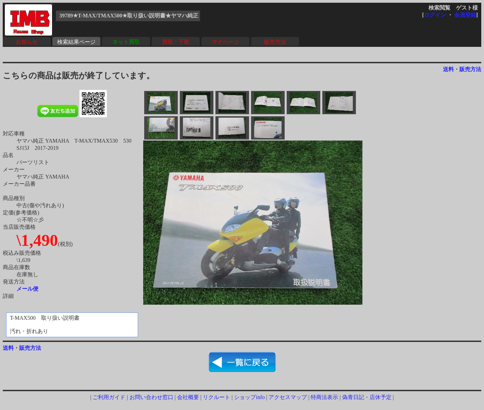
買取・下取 (175, 42)
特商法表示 (324, 397)
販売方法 (275, 42)
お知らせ (27, 42)
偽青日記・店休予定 (367, 397)
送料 (448, 69)
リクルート (216, 397)
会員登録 (465, 15)
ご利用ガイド (108, 397)
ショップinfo (249, 397)
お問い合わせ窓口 (151, 397)
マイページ (225, 42)
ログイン (435, 15)
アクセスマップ (288, 397)
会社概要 (188, 397)
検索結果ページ (76, 42)
